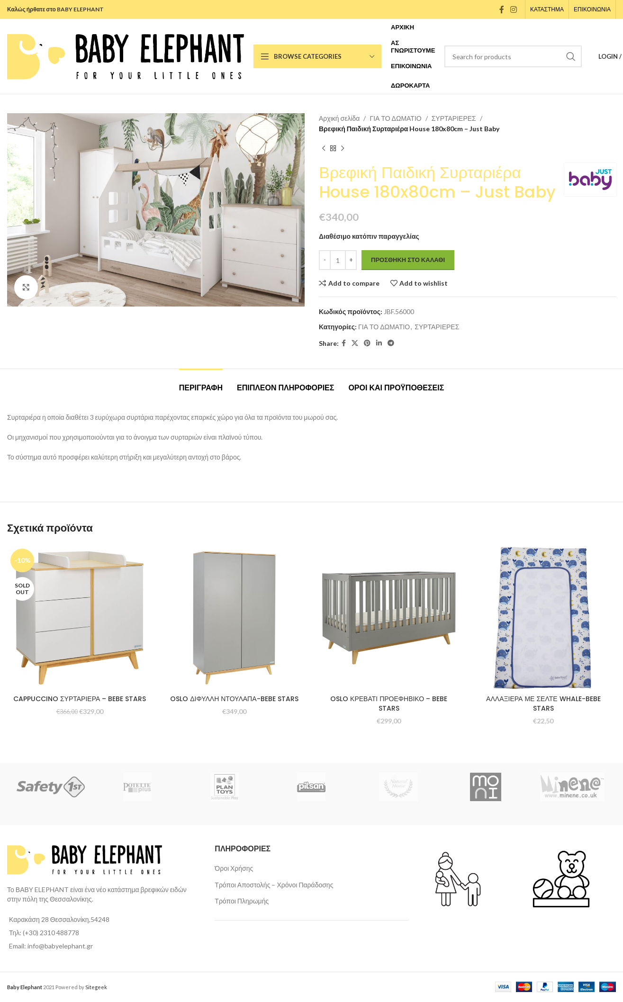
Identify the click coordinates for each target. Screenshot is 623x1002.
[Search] (513, 56)
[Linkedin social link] (379, 343)
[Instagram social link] (513, 9)
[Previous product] (323, 148)
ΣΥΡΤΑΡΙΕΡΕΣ (453, 118)
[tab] (201, 383)
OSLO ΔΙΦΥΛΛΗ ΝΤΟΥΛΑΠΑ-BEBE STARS (234, 699)
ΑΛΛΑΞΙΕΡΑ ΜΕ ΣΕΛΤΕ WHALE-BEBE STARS (543, 703)
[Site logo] (125, 56)
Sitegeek (96, 987)
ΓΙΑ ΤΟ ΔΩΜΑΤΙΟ (395, 118)
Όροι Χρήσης (234, 868)
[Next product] (342, 148)
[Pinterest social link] (367, 343)
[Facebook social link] (501, 9)
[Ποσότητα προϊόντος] (338, 260)
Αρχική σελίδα (339, 118)
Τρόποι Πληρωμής (242, 901)
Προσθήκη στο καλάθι (408, 259)
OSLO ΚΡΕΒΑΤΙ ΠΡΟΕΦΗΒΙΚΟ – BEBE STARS (388, 703)
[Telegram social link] (391, 343)
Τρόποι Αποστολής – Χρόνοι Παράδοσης (274, 885)
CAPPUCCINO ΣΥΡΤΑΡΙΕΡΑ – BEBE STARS (79, 699)
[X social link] (355, 343)
